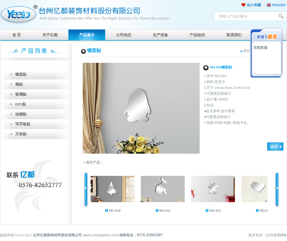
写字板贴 (22, 124)
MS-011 (166, 211)
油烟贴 (21, 114)
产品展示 (86, 35)
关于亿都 (50, 35)
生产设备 (160, 35)
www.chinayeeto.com (100, 235)
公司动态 (123, 35)
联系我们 (234, 35)
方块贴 (21, 134)
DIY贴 (20, 104)
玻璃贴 (21, 94)
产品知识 (197, 35)
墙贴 (19, 84)
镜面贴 (21, 74)
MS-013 (216, 211)
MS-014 (266, 211)
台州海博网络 (276, 235)
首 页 (16, 35)
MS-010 (116, 211)
